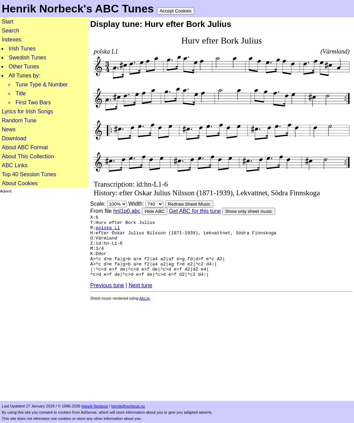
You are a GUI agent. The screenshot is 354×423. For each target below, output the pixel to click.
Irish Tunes (22, 48)
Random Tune (19, 120)
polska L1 (108, 230)
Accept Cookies (176, 10)
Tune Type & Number (42, 84)
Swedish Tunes (27, 57)
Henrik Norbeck (94, 406)
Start (7, 22)
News (9, 129)
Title (21, 93)
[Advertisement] (44, 297)
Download (14, 138)
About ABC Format (25, 147)
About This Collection (28, 156)
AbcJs (144, 312)
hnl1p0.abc (126, 211)
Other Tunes (24, 66)
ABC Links (15, 165)
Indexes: (12, 40)
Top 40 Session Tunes (29, 174)
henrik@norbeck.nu (128, 406)
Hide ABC (155, 211)
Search (10, 31)
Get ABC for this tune (195, 211)
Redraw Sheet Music (189, 204)
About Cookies (20, 183)
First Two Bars (33, 102)
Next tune (140, 299)
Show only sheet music (248, 211)
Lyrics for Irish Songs (27, 111)
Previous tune (107, 299)
